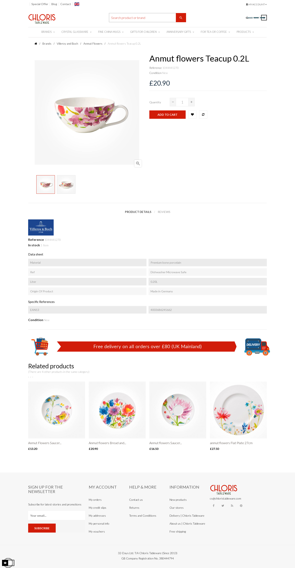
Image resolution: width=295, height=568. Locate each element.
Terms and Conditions (142, 515)
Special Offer (39, 4)
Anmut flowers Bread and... (107, 443)
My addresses (97, 515)
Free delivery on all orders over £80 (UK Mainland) (147, 346)
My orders (95, 499)
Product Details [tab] (138, 212)
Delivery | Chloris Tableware (187, 515)
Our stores (177, 507)
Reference (155, 67)
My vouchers (97, 531)
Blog (54, 4)
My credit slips (97, 507)
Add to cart (167, 114)
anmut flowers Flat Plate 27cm (231, 443)
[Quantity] (182, 102)
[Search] (147, 17)
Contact (65, 4)
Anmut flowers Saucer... (165, 443)
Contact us (136, 499)
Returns (134, 507)
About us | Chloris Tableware (187, 523)
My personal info (99, 523)
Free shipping (178, 531)
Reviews (164, 212)
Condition (155, 73)
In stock (34, 245)
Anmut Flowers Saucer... (44, 443)
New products (178, 499)
